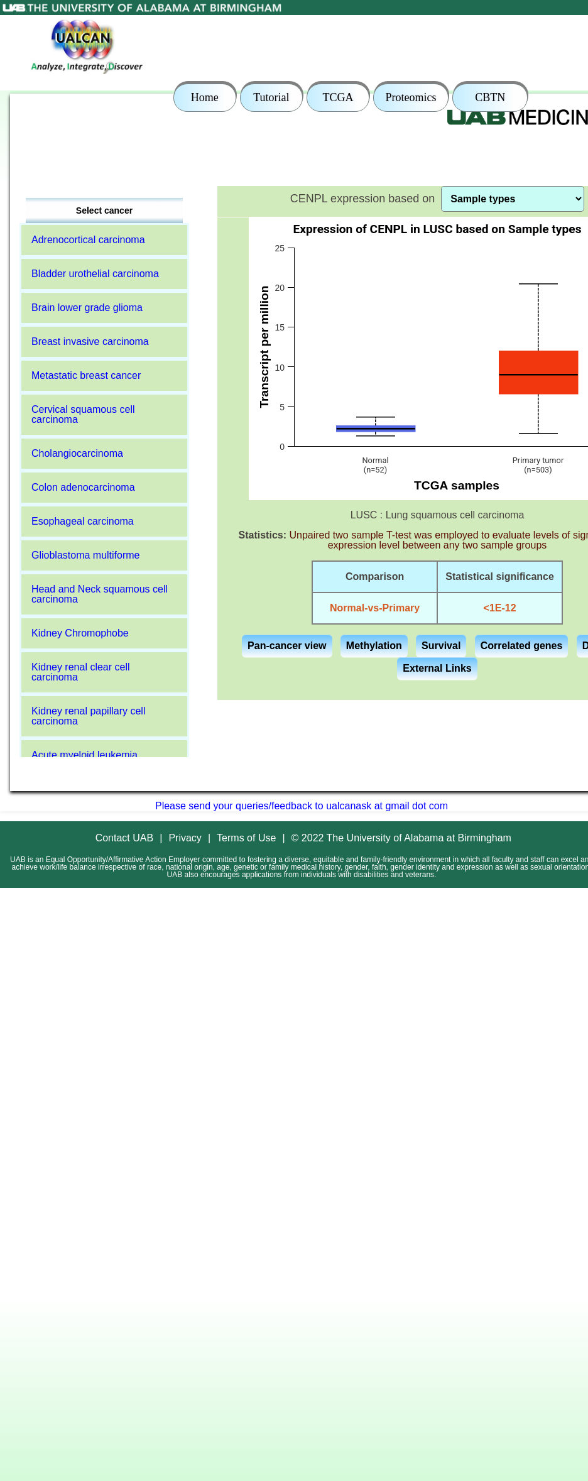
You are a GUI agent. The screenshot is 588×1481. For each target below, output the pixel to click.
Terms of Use (246, 838)
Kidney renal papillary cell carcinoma (88, 716)
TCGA (337, 97)
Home (205, 97)
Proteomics (411, 97)
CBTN (490, 97)
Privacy (184, 838)
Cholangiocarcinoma (77, 453)
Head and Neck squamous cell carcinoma (99, 594)
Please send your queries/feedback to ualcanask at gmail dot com (301, 806)
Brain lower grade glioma (87, 307)
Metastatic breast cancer (86, 375)
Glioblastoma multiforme (85, 555)
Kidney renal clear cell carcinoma (80, 672)
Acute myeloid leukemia (84, 755)
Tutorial (271, 97)
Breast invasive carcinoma (90, 341)
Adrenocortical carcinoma (88, 239)
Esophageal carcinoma (82, 521)
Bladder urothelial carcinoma (95, 273)
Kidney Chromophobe (80, 633)
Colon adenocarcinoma (83, 487)
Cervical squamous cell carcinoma (83, 414)
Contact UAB (124, 838)
